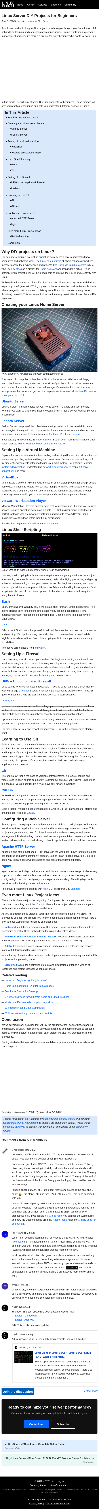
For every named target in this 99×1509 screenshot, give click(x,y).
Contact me (36, 1424)
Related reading (20, 236)
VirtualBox (17, 146)
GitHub (15, 206)
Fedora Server (19, 134)
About (31, 1499)
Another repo (60, 1219)
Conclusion (14, 243)
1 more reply (90, 1390)
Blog (40, 21)
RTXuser (17, 1233)
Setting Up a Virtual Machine (23, 141)
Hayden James (26, 21)
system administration (13, 467)
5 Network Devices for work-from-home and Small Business (37, 997)
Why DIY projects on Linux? (23, 117)
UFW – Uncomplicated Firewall (28, 182)
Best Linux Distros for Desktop (21, 991)
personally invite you (14, 1127)
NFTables (80, 719)
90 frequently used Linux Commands (25, 1008)
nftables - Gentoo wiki (25, 1315)
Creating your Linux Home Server (26, 123)
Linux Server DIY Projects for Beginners (39, 15)
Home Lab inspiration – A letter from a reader (29, 986)
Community (70, 4)
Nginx (14, 224)
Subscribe (63, 1424)
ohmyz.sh (39, 647)
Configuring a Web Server (22, 213)
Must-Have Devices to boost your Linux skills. (29, 1002)
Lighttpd (75, 889)
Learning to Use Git (18, 195)
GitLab (30, 813)
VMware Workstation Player (26, 152)
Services (42, 4)
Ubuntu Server (19, 128)
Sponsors (56, 4)
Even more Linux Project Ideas (24, 231)
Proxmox (16, 1241)
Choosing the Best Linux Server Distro (44, 443)
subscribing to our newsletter (58, 1119)
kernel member (32, 719)
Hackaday (10, 955)
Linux (45, 21)
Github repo (55, 1215)
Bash (14, 164)
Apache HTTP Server (23, 218)
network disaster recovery (56, 467)
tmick (15, 1284)
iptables (15, 188)
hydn (15, 1306)
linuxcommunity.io (84, 265)
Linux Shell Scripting (19, 159)
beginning (41, 900)
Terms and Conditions (58, 1503)
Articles (30, 4)
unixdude (18, 1149)
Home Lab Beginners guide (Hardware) (26, 980)
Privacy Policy (36, 1503)
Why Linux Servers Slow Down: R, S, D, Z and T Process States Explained (50, 1460)
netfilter (25, 690)
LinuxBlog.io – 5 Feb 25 (30, 1347)
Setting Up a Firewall (19, 177)
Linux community (49, 261)
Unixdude (63, 265)
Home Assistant (48, 269)
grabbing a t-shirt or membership (20, 1123)
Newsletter (55, 1499)
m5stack (17, 269)
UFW (58, 729)
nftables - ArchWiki (24, 1319)
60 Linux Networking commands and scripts (28, 1013)
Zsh (13, 170)
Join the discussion (18, 1391)
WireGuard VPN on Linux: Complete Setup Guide (35, 1446)
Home (20, 4)
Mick (44, 719)
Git (12, 200)
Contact (67, 1499)
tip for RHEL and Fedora (66, 434)
